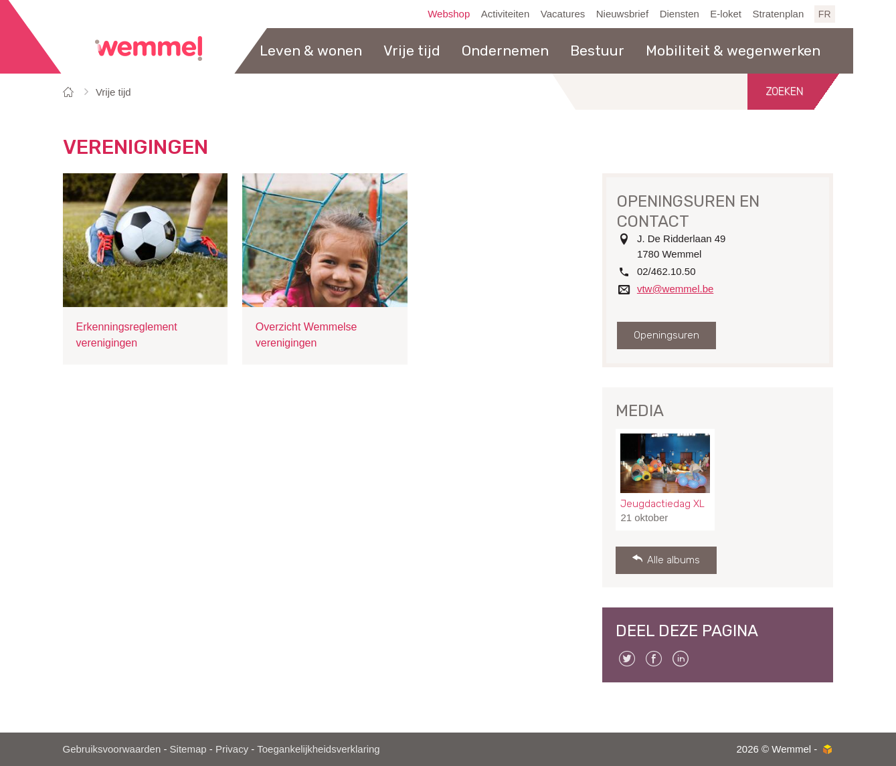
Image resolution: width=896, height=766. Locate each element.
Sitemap (188, 749)
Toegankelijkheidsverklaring (318, 749)
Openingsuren (666, 335)
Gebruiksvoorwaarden (112, 749)
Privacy (231, 749)
